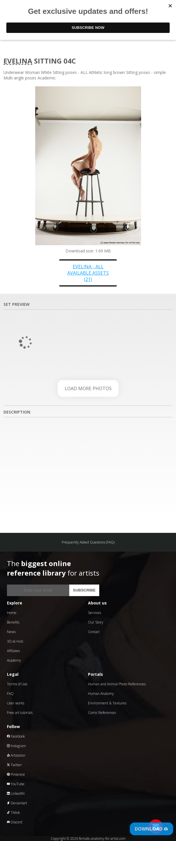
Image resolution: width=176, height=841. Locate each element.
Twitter (14, 764)
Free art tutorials (20, 712)
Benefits (13, 622)
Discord (14, 822)
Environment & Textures (107, 703)
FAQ (10, 693)
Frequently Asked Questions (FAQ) (88, 542)
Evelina (17, 61)
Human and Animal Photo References (117, 684)
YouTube (16, 784)
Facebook (16, 736)
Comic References (102, 712)
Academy (14, 660)
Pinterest (16, 774)
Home (11, 612)
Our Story (95, 622)
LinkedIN (16, 793)
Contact (94, 631)
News (11, 631)
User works (15, 703)
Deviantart (17, 803)
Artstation (16, 755)
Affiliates (13, 650)
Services (94, 612)
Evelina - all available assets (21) (88, 272)
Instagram (16, 745)
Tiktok (13, 812)
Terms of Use (17, 684)
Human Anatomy (101, 693)
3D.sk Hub (15, 641)
